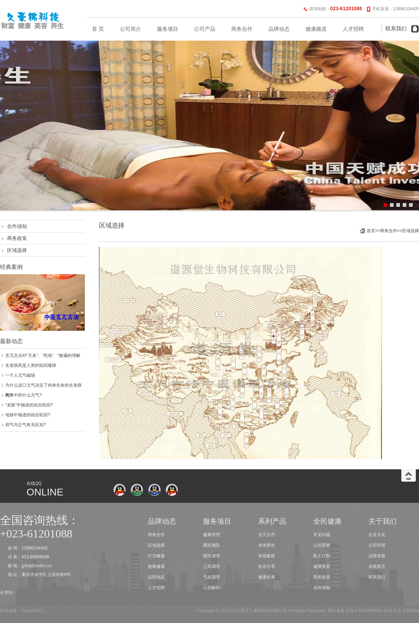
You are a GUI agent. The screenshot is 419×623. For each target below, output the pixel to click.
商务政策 (17, 238)
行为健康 (156, 555)
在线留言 (376, 566)
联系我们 (396, 28)
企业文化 (376, 534)
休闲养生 (266, 545)
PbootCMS (31, 610)
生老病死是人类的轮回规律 (30, 365)
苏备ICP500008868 (364, 610)
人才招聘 (353, 29)
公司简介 (130, 29)
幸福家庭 (266, 555)
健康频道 (316, 29)
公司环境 (376, 545)
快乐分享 (266, 566)
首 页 (98, 29)
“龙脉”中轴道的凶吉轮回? (29, 404)
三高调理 (211, 566)
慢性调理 (211, 555)
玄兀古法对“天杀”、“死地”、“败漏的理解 (42, 355)
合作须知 (17, 226)
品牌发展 (376, 555)
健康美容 (321, 566)
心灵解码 (211, 587)
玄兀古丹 (266, 534)
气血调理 (211, 577)
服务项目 (167, 29)
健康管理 (211, 534)
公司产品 (204, 29)
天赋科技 (410, 610)
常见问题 (321, 534)
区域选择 (17, 250)
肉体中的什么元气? (23, 395)
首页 (371, 230)
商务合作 (241, 29)
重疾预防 (211, 545)
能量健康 (156, 566)
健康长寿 (266, 577)
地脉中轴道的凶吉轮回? (27, 414)
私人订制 (321, 555)
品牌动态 (279, 29)
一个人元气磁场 (20, 375)
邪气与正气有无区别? (25, 424)
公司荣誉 (321, 545)
